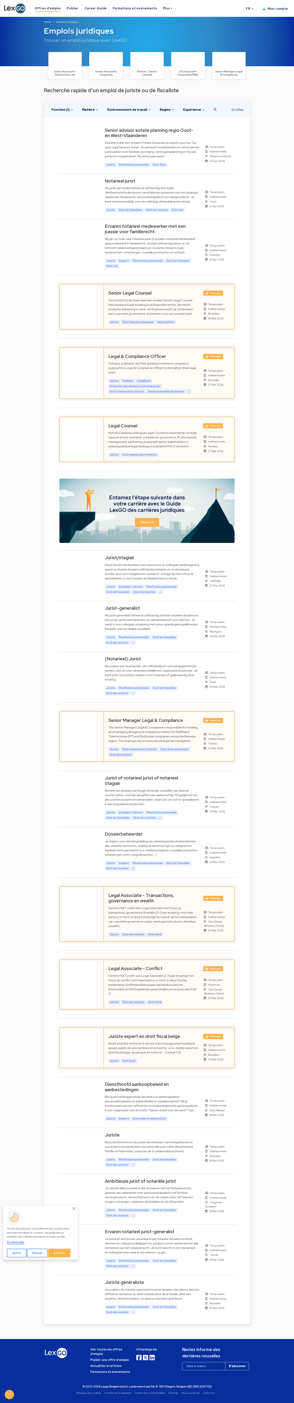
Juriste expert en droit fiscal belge (144, 1036)
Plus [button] (166, 8)
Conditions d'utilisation (117, 1393)
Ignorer (17, 1253)
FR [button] (248, 9)
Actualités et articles (106, 1366)
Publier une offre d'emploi (109, 1360)
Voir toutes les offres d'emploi (106, 1351)
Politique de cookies (88, 1393)
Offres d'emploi (48, 8)
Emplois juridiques (67, 22)
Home (47, 22)
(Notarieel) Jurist (123, 659)
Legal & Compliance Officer (137, 356)
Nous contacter (191, 1393)
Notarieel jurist (120, 181)
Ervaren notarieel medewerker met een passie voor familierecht (145, 229)
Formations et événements (135, 8)
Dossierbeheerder (123, 834)
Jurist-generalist (122, 608)
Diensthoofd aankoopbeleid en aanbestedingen (137, 1087)
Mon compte (275, 9)
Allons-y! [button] (147, 522)
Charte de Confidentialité (150, 1393)
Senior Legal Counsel (130, 293)
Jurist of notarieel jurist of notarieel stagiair (141, 780)
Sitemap (173, 1393)
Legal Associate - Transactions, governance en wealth (141, 898)
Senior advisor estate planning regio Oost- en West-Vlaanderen (149, 133)
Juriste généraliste (124, 1282)
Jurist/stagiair (119, 557)
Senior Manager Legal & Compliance (145, 720)
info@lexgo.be (146, 1349)
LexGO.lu (209, 1393)
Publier (73, 8)
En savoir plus (15, 1242)
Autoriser (59, 1253)
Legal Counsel (122, 426)
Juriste (112, 1135)
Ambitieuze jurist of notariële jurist (140, 1181)
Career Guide (96, 8)
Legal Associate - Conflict (135, 968)
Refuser (37, 1253)
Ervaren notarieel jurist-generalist (139, 1231)
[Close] (74, 1208)
